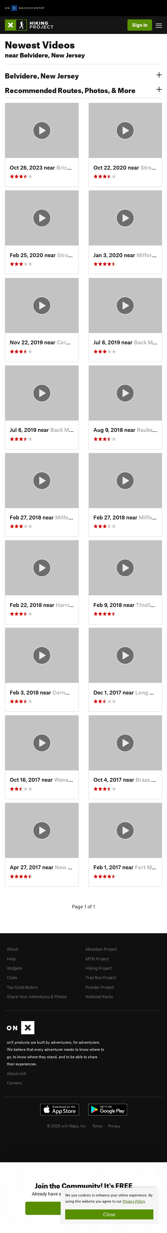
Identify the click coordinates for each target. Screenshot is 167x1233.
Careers (14, 1082)
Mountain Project (101, 949)
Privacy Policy (134, 1201)
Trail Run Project (101, 977)
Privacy (114, 1125)
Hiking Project (99, 968)
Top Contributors (22, 987)
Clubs (12, 977)
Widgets (14, 968)
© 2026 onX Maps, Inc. (67, 1125)
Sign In (140, 25)
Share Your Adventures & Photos (37, 996)
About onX (16, 1073)
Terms (97, 1125)
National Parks (99, 996)
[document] (109, 1205)
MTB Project (97, 958)
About (12, 949)
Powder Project (100, 987)
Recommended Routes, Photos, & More (83, 89)
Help (11, 958)
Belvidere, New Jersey (83, 75)
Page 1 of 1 (83, 906)
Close (109, 1214)
